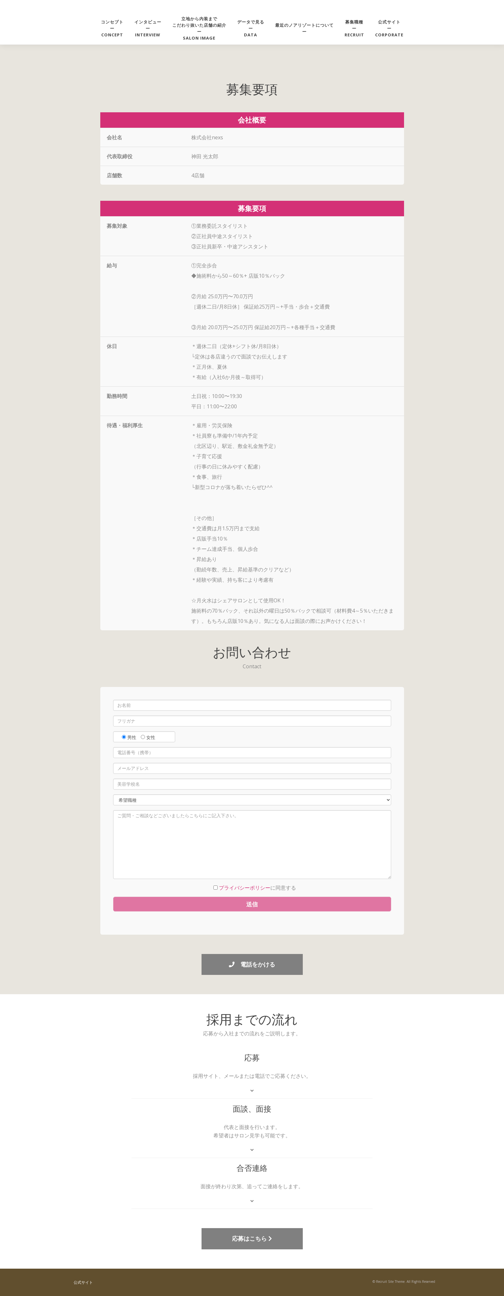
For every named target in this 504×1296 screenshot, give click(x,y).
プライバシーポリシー (244, 887)
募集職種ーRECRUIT (354, 28)
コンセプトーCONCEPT (112, 28)
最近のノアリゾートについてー (304, 28)
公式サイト (83, 1282)
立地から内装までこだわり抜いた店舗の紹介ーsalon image (199, 28)
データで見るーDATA (250, 28)
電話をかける (252, 964)
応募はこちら (252, 1238)
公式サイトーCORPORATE (389, 28)
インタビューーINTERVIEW (147, 28)
